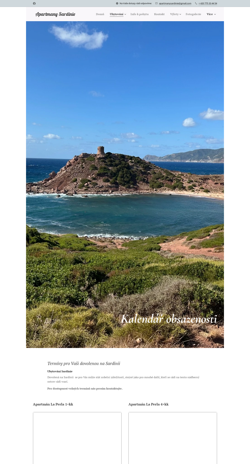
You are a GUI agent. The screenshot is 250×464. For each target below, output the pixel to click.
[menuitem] (95, 14)
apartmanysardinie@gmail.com (175, 3)
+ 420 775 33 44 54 (208, 3)
